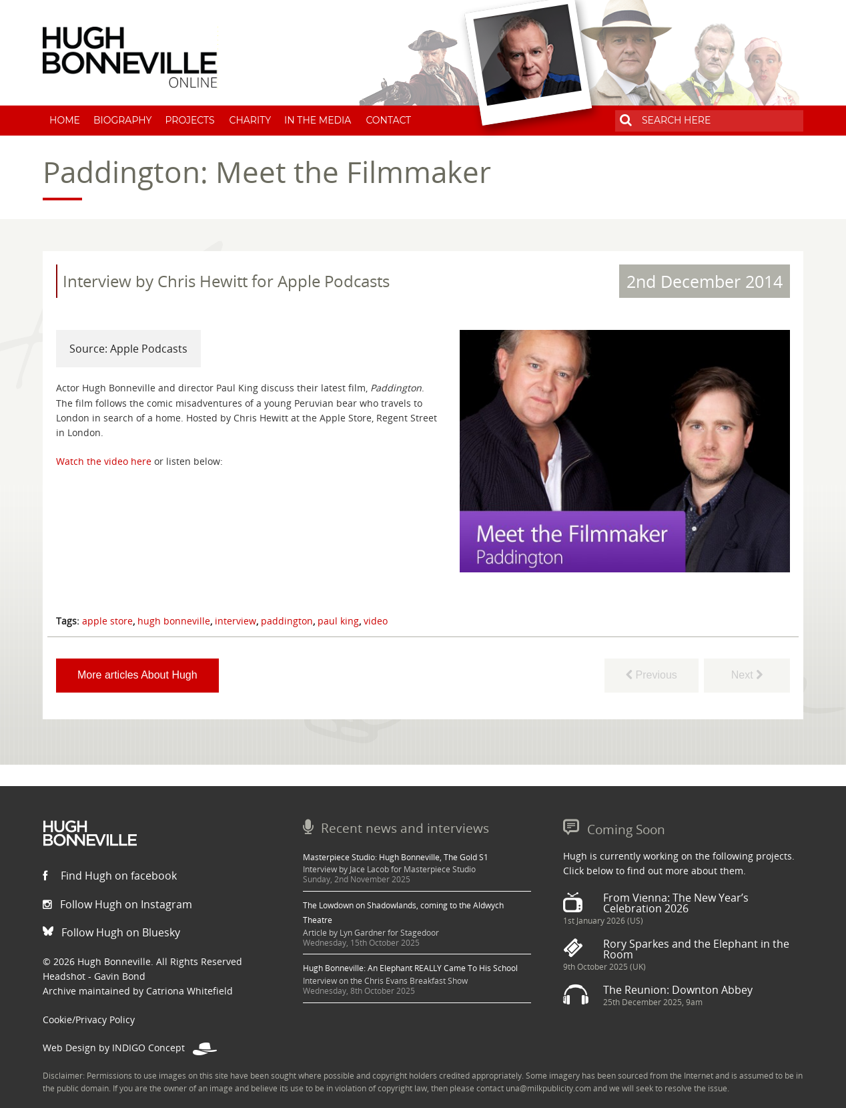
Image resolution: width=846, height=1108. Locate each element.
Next (747, 675)
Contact (388, 120)
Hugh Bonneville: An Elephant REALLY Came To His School (410, 968)
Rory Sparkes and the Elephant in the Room (696, 949)
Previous (651, 675)
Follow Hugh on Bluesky (111, 932)
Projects (189, 120)
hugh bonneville (173, 620)
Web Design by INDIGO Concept (130, 1047)
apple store (107, 620)
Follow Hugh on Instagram (117, 904)
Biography (122, 120)
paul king (338, 620)
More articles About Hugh (137, 675)
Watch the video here (103, 461)
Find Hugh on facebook (110, 875)
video (376, 620)
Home (64, 120)
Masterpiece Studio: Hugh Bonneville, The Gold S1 (395, 857)
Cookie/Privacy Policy (89, 1019)
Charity (251, 120)
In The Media (317, 120)
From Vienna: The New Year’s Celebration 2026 (676, 903)
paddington (287, 620)
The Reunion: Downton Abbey (678, 989)
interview (235, 620)
